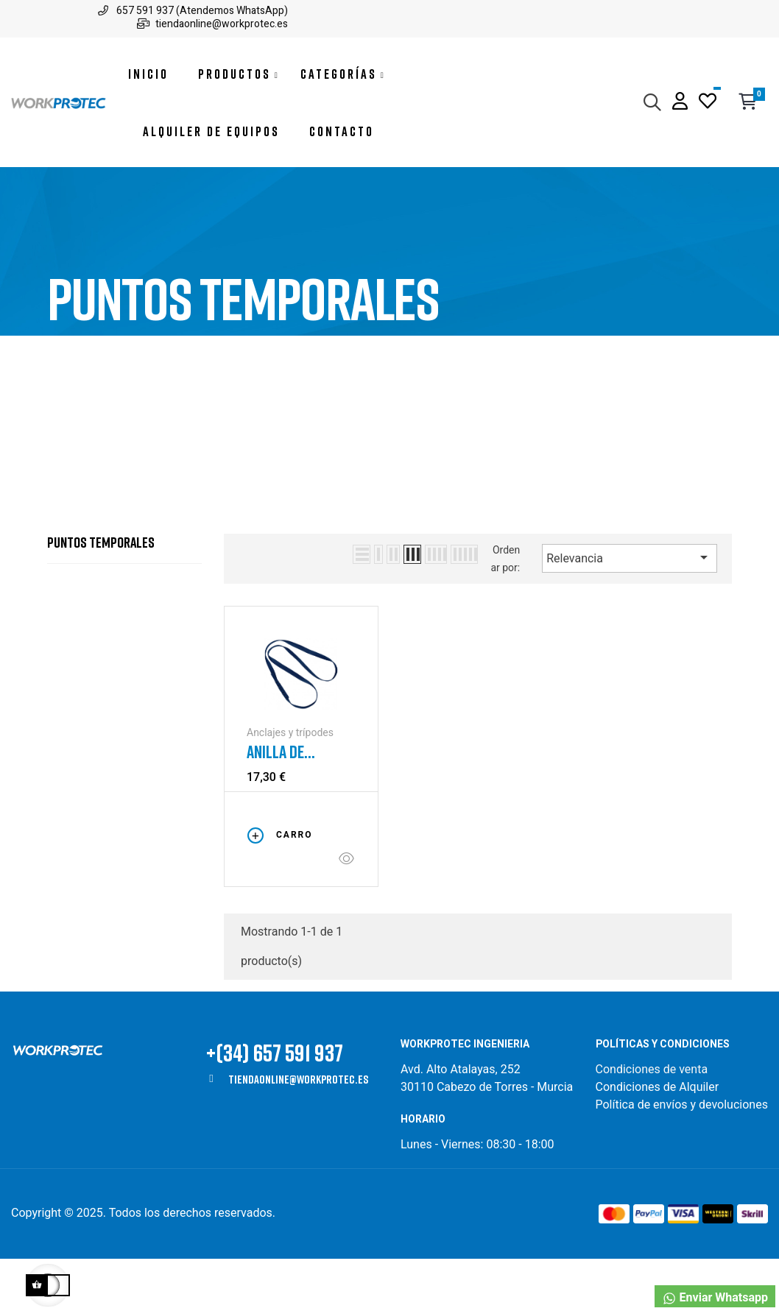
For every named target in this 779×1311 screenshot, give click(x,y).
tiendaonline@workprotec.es (298, 1131)
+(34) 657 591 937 (274, 1104)
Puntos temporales (101, 594)
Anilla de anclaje (275, 804)
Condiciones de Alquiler (657, 1139)
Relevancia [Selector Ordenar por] (629, 610)
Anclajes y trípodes (290, 785)
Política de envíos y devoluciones (682, 1157)
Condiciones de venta (653, 1121)
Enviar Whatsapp (715, 1298)
